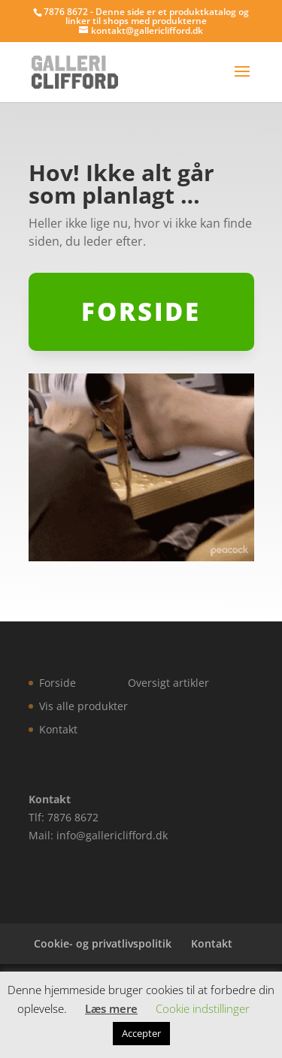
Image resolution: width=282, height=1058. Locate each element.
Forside (57, 683)
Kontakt (58, 729)
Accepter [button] (141, 1033)
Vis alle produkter (83, 706)
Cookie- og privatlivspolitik (102, 943)
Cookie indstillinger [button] (203, 1008)
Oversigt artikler (168, 683)
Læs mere (111, 1008)
